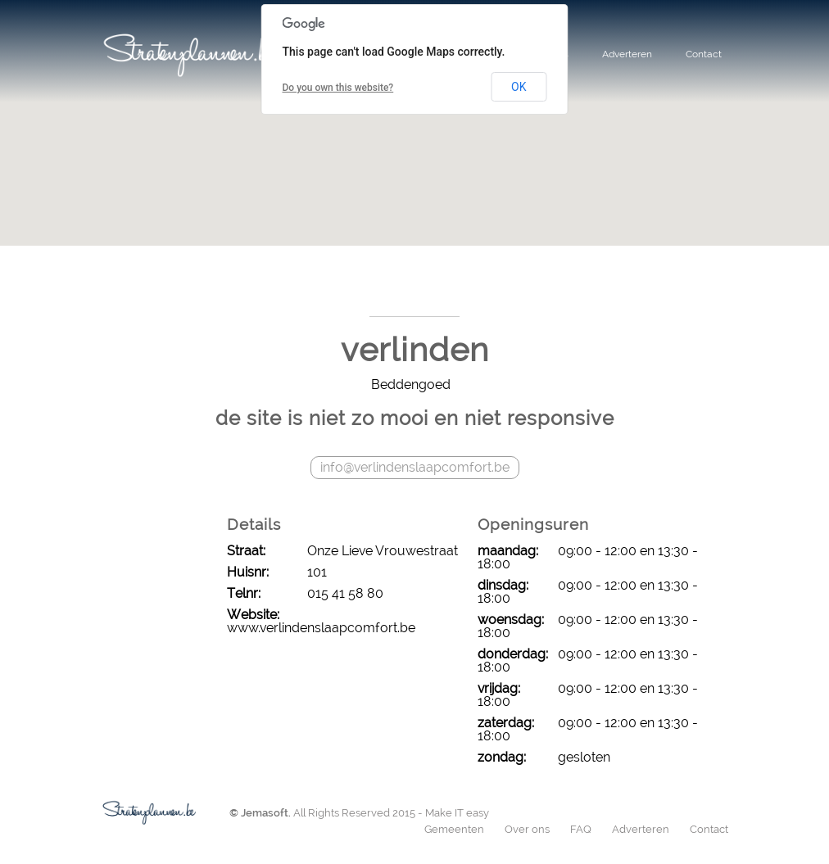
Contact (704, 54)
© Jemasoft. (260, 813)
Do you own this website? (338, 87)
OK (518, 86)
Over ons (527, 829)
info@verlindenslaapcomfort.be (415, 467)
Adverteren (627, 54)
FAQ (580, 829)
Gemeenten (454, 829)
